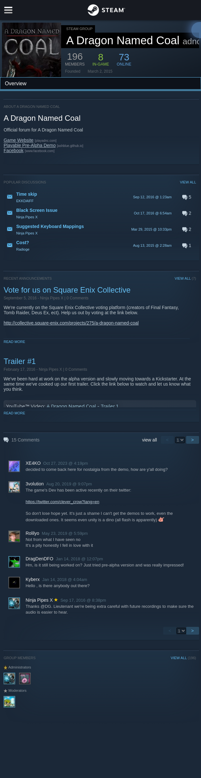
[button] (100, 197)
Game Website (18, 140)
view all (149, 439)
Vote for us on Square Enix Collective (67, 289)
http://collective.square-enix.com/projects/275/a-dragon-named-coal (71, 323)
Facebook (13, 150)
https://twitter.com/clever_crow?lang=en (62, 501)
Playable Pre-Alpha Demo (30, 145)
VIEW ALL (188, 182)
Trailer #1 (20, 361)
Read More (14, 342)
